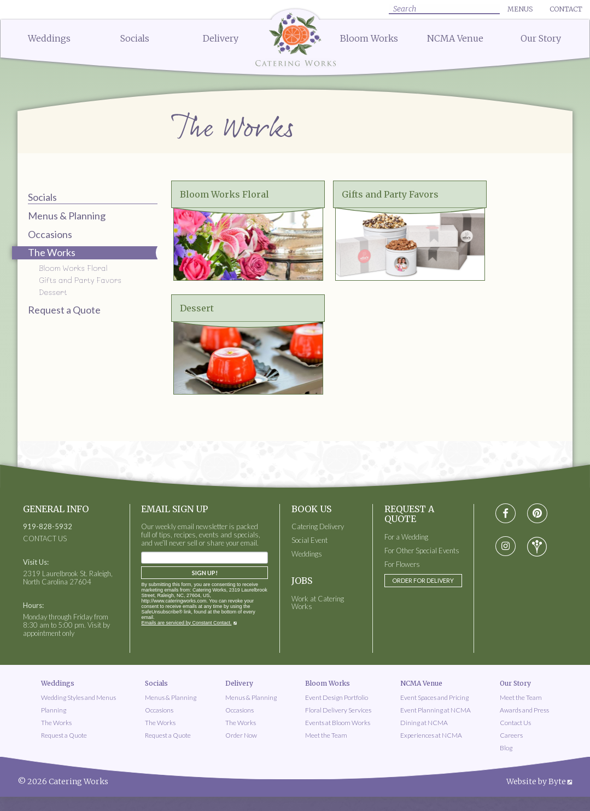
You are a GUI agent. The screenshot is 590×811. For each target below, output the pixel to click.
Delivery (220, 38)
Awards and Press (524, 710)
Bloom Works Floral (73, 268)
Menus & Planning (67, 216)
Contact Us (515, 722)
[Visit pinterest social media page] (537, 513)
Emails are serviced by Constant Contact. (186, 622)
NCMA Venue (455, 38)
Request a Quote (64, 310)
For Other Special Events (421, 551)
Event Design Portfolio (336, 697)
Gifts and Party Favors (80, 280)
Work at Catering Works (317, 603)
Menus (520, 9)
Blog (506, 747)
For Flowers (402, 564)
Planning (53, 710)
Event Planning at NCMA (435, 710)
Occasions (50, 234)
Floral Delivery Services (338, 710)
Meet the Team (326, 735)
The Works (56, 722)
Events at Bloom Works (337, 722)
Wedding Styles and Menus (78, 697)
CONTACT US (45, 539)
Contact (566, 9)
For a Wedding (406, 537)
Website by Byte (536, 781)
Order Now (241, 735)
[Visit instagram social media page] (505, 547)
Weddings (49, 38)
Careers (511, 735)
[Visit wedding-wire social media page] (537, 547)
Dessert (53, 292)
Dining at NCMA (424, 722)
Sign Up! (205, 572)
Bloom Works (369, 38)
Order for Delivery (423, 580)
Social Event (309, 540)
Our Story (541, 38)
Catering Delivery (317, 527)
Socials (134, 38)
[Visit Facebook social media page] (505, 513)
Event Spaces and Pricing (434, 697)
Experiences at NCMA (431, 735)
